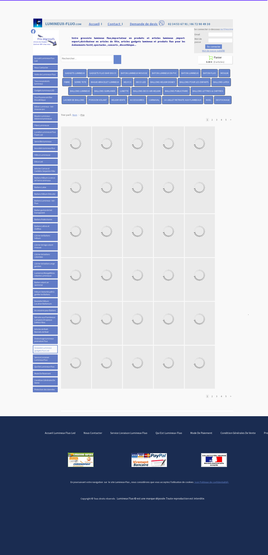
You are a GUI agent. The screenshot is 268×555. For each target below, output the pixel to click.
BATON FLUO (209, 73)
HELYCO (127, 82)
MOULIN (224, 73)
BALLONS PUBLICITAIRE (176, 91)
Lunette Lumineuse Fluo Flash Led (45, 133)
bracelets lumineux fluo (44, 148)
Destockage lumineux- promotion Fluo (44, 339)
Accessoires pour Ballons (45, 310)
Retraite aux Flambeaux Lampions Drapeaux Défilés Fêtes (44, 320)
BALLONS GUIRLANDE (104, 91)
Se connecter (213, 46)
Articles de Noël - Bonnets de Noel (41, 330)
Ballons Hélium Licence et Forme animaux (44, 179)
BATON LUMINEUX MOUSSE (134, 73)
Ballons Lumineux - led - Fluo (44, 201)
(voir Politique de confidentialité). (211, 482)
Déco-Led (38, 161)
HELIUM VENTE (118, 99)
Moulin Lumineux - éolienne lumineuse (43, 117)
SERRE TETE (80, 82)
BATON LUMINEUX (190, 73)
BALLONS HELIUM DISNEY (162, 82)
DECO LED (141, 82)
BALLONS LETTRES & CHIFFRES (208, 91)
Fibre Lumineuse (41, 125)
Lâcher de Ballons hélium (42, 236)
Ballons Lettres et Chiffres (41, 227)
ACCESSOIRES (137, 99)
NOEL (208, 99)
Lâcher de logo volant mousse (43, 246)
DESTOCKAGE (223, 99)
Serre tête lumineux (42, 141)
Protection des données (44, 389)
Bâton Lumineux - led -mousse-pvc (44, 107)
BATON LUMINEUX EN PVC (164, 73)
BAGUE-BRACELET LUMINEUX (105, 82)
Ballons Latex (40, 187)
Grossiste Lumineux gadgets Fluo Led (43, 349)
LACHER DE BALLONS (74, 99)
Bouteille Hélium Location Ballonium (43, 302)
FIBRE (67, 82)
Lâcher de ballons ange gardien (44, 264)
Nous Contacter (41, 67)
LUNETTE (124, 91)
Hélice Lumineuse (42, 155)
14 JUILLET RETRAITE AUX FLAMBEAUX (182, 99)
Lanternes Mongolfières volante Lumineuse (44, 274)
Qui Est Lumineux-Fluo (44, 366)
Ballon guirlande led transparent (43, 211)
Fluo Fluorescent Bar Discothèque (43, 98)
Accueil (94, 24)
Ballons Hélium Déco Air (44, 194)
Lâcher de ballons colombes (42, 255)
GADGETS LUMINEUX (75, 73)
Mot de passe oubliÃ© (213, 50)
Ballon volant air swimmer (41, 283)
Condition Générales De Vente (44, 381)
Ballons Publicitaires (43, 219)
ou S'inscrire (226, 29)
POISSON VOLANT (98, 99)
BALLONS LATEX (221, 82)
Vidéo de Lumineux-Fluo (45, 74)
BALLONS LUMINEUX (80, 91)
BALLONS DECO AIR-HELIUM (146, 91)
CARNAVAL (154, 99)
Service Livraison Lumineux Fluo (41, 358)
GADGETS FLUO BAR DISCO (102, 73)
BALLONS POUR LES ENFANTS (194, 82)
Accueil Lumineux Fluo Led (44, 59)
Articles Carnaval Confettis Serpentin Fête (44, 169)
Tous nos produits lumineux (42, 82)
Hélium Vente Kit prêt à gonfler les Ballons (44, 293)
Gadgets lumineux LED (44, 90)
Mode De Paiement (42, 373)
